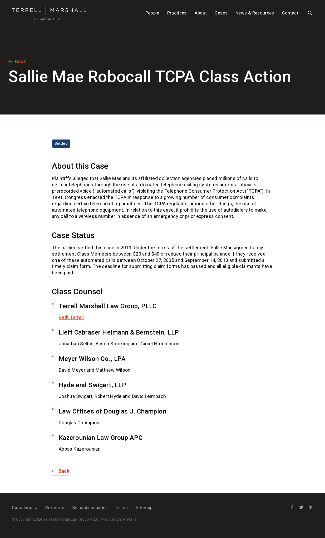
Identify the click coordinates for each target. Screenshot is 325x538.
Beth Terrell (71, 317)
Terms (121, 507)
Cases (221, 13)
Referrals (54, 507)
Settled (61, 143)
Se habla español (89, 507)
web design (111, 519)
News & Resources (254, 13)
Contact (290, 13)
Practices (177, 13)
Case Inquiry (24, 507)
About (201, 13)
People (152, 13)
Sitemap (144, 507)
